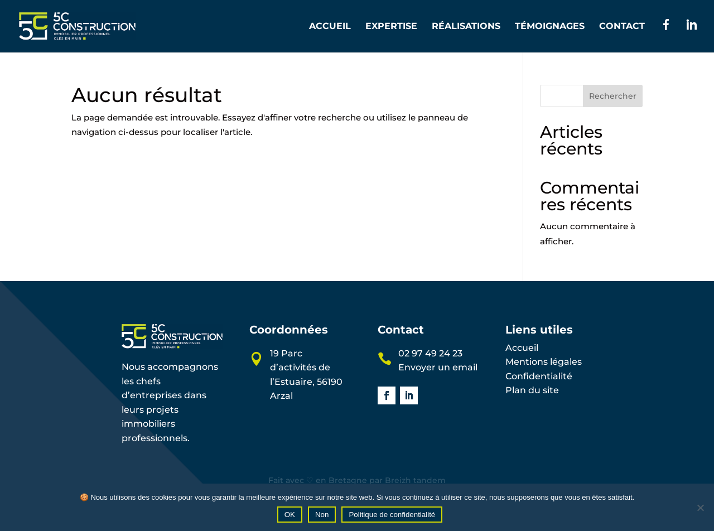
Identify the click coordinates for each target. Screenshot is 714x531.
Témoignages (550, 26)
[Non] (700, 507)
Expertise (391, 26)
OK (289, 514)
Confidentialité (538, 376)
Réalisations (466, 26)
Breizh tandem (415, 480)
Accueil (330, 26)
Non (322, 514)
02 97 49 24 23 (430, 353)
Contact (622, 26)
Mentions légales (543, 361)
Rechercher (612, 96)
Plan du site (532, 390)
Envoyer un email (437, 367)
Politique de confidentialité (392, 514)
